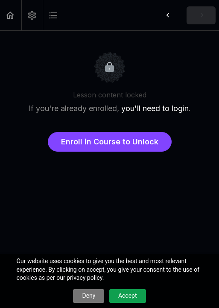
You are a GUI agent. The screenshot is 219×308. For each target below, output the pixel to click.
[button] (10, 15)
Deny (88, 295)
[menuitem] (32, 15)
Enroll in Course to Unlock (109, 141)
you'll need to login (155, 108)
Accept (127, 295)
